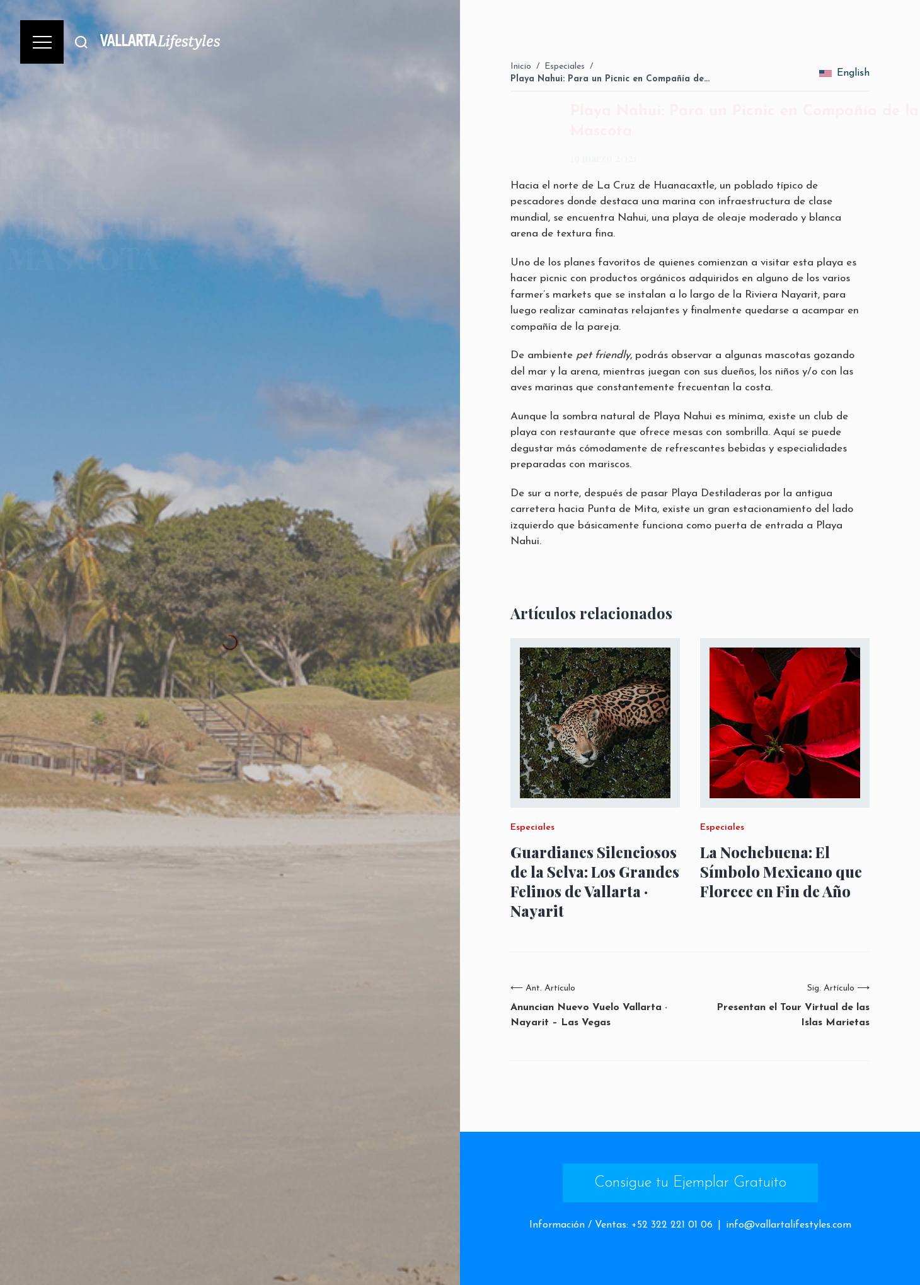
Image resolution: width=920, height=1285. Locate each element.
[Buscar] (81, 42)
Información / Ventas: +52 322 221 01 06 (621, 1225)
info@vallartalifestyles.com (788, 1225)
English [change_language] (844, 73)
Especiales (564, 66)
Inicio (520, 66)
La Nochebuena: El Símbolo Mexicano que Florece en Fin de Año (781, 871)
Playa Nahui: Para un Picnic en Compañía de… (610, 79)
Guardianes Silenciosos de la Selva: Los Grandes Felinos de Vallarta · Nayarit (594, 881)
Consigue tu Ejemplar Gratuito (690, 1182)
